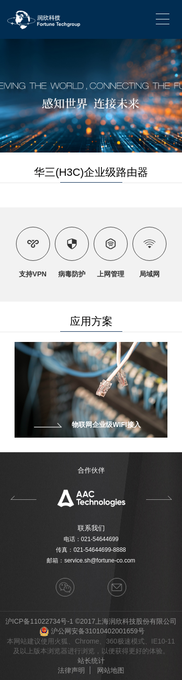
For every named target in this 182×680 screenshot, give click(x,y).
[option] (91, 497)
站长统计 (91, 660)
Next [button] (159, 497)
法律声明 (71, 670)
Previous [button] (23, 497)
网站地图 (110, 670)
